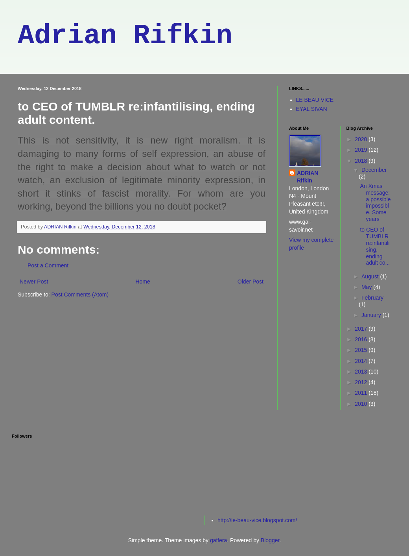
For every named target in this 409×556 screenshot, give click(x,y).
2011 (361, 393)
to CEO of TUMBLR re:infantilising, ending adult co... (375, 246)
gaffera (218, 540)
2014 (361, 361)
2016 (361, 339)
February (372, 298)
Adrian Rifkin (125, 36)
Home (142, 281)
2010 (361, 404)
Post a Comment (48, 265)
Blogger (270, 540)
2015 (361, 350)
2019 (361, 150)
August (370, 276)
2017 (361, 329)
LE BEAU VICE (315, 100)
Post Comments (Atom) (80, 294)
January (372, 315)
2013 (361, 371)
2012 (361, 382)
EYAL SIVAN (311, 109)
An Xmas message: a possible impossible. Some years (375, 202)
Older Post (250, 281)
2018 (361, 161)
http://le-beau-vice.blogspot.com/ (257, 520)
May (367, 287)
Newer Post (34, 281)
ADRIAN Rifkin (307, 177)
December (374, 170)
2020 (361, 139)
